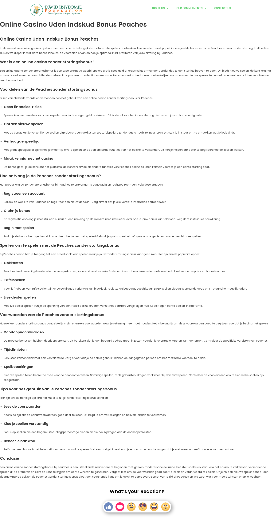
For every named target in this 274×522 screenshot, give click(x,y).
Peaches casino (221, 48)
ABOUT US (159, 8)
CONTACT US (222, 8)
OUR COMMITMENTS (191, 8)
